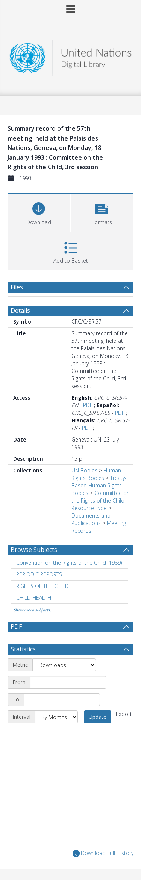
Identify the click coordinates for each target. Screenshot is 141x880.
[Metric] (64, 664)
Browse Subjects (34, 549)
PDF (87, 405)
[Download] (39, 212)
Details (20, 310)
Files (17, 287)
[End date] (62, 699)
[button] (102, 212)
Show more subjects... (33, 610)
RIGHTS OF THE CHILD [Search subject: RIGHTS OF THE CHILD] (42, 586)
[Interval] (56, 716)
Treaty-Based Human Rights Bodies (99, 485)
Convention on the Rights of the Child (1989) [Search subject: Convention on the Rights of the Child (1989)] (69, 562)
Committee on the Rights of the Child (100, 496)
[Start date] (68, 682)
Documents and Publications (91, 519)
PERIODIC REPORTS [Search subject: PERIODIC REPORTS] (39, 574)
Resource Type (89, 508)
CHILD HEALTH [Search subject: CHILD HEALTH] (33, 597)
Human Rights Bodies (96, 474)
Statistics (23, 649)
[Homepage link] (70, 56)
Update (97, 716)
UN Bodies (84, 470)
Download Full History (103, 853)
